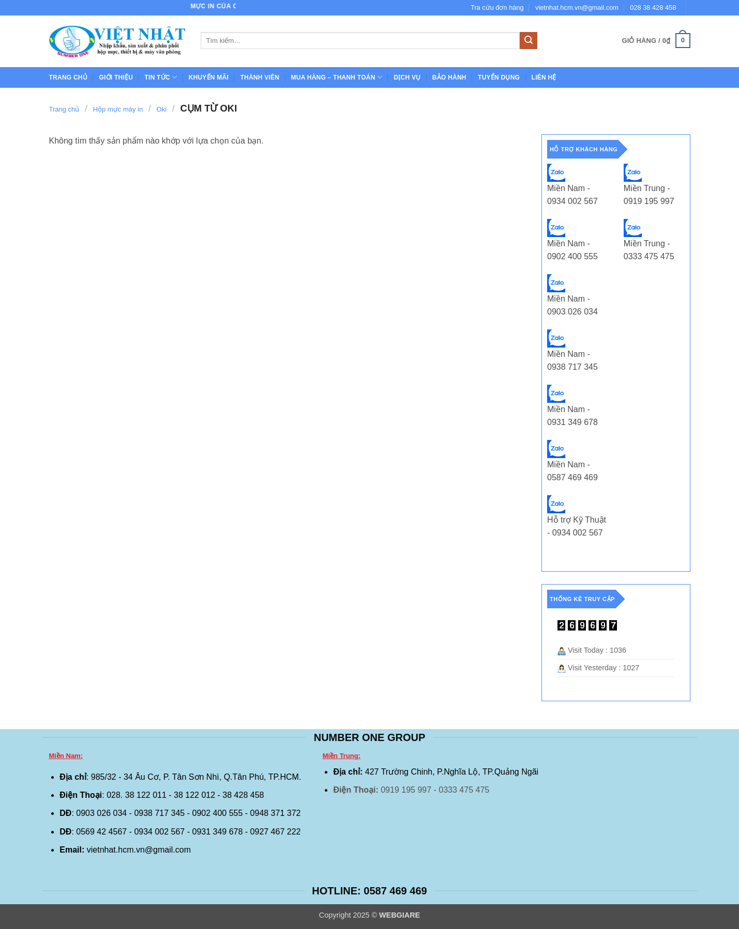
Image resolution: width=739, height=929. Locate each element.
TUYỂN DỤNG (499, 77)
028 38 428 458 (653, 7)
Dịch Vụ (407, 77)
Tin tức (160, 77)
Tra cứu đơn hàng (497, 7)
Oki (162, 109)
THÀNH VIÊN (259, 77)
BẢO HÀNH (449, 77)
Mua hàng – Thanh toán (336, 77)
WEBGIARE (399, 915)
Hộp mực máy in (118, 109)
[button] (656, 40)
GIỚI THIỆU (116, 77)
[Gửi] (528, 41)
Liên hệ (544, 77)
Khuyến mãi (209, 77)
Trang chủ (68, 77)
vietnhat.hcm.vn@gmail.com (577, 7)
